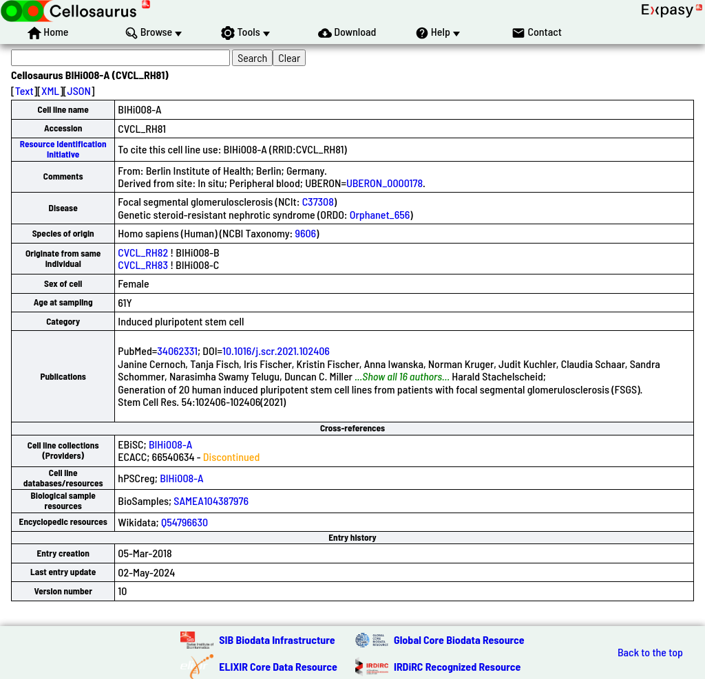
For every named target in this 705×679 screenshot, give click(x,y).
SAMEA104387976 (211, 500)
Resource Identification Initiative (63, 149)
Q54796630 (184, 521)
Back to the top (650, 652)
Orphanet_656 (380, 214)
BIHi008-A (170, 444)
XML (50, 90)
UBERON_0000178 (384, 182)
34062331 (177, 350)
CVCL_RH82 (143, 252)
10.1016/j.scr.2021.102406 (276, 350)
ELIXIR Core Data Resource (278, 666)
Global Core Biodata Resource (459, 639)
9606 (305, 232)
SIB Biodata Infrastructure (277, 639)
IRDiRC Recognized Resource (457, 666)
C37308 (318, 201)
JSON (79, 90)
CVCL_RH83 (143, 264)
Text (24, 90)
